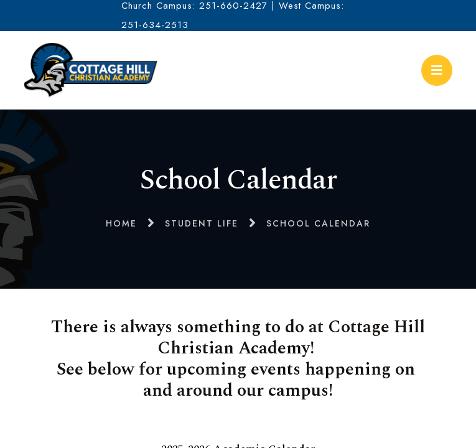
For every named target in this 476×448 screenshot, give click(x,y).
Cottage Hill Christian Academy (91, 70)
